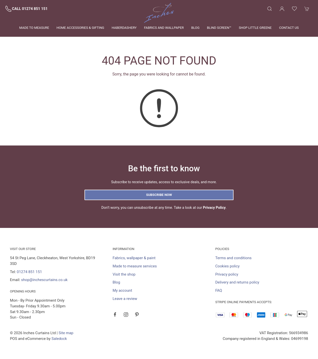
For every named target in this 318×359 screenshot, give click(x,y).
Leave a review (125, 298)
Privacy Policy (214, 208)
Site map (66, 333)
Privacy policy (226, 274)
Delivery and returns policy (237, 282)
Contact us (289, 28)
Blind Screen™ (219, 28)
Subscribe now (159, 195)
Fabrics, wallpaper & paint (134, 258)
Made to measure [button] (34, 28)
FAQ (218, 290)
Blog (195, 28)
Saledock (59, 338)
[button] (269, 8)
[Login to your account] (282, 8)
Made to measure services (135, 266)
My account (122, 290)
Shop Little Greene (255, 28)
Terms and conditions (233, 258)
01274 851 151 (29, 272)
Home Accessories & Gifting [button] (80, 28)
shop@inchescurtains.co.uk (44, 280)
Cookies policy (227, 266)
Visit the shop (124, 274)
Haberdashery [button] (124, 28)
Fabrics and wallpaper (164, 28)
